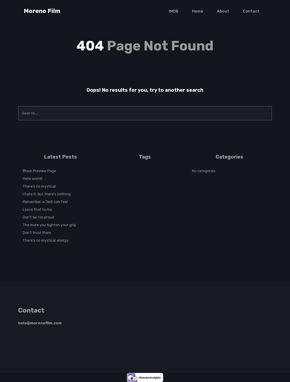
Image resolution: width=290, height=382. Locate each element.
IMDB (174, 11)
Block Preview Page (39, 171)
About (223, 11)
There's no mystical (39, 186)
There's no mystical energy (46, 240)
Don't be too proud (38, 217)
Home (197, 11)
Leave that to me (37, 209)
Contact (251, 11)
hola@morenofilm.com (40, 323)
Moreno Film (42, 11)
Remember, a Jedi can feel (45, 202)
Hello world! (32, 178)
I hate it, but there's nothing (47, 194)
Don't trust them (37, 233)
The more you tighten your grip (49, 225)
